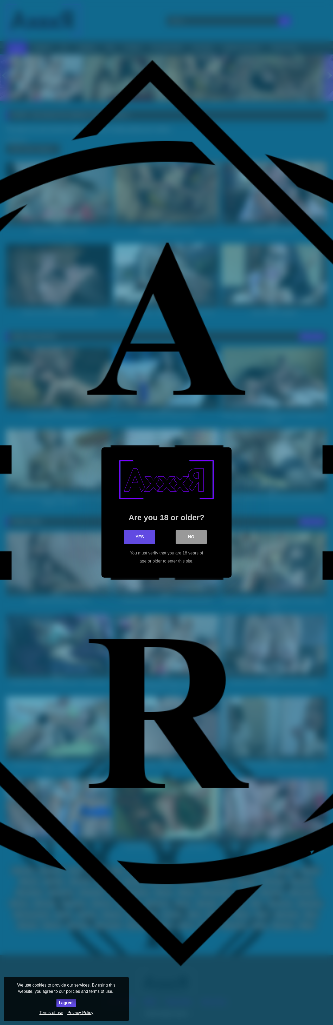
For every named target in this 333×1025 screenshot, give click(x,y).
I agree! (66, 1003)
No (191, 537)
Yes (140, 537)
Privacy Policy (80, 1012)
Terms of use (51, 1012)
